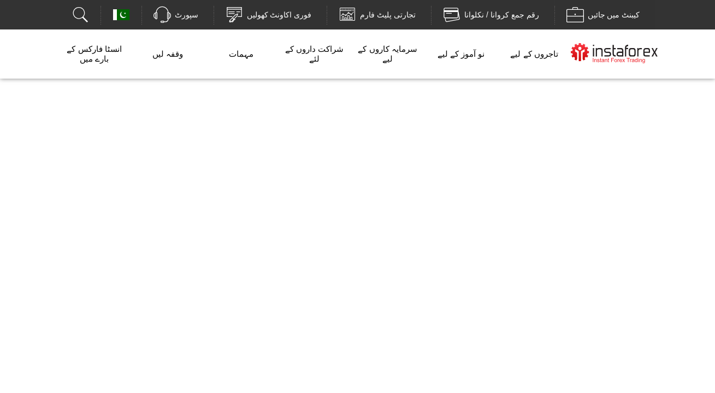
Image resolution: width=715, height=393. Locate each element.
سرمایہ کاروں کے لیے (387, 53)
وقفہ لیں (167, 53)
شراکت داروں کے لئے (314, 53)
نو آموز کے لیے (461, 53)
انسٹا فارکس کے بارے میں (94, 53)
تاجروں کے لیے (534, 53)
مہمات (241, 53)
